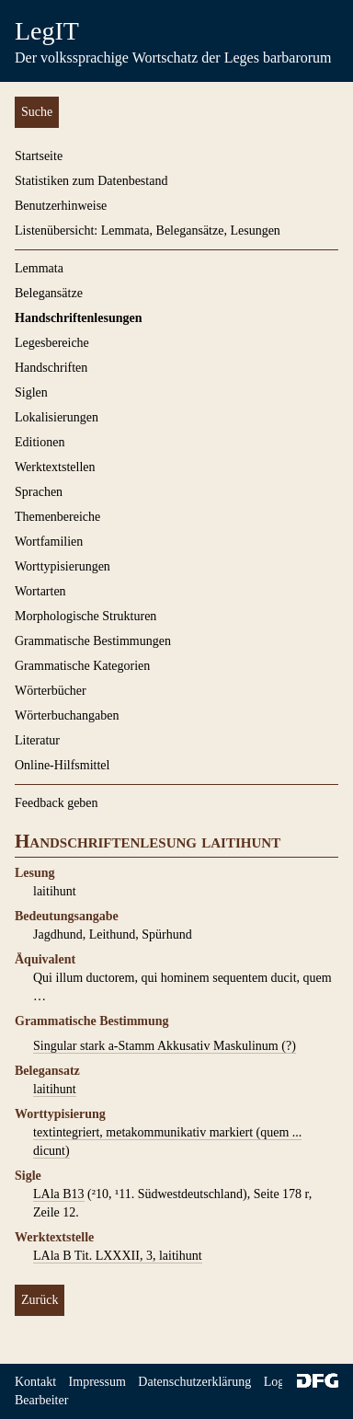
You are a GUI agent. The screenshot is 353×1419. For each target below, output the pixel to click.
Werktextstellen (55, 467)
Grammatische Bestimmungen (93, 641)
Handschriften (51, 368)
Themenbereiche (57, 517)
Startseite (39, 156)
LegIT (47, 31)
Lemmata (39, 268)
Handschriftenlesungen (78, 318)
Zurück (39, 1300)
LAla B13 (59, 1194)
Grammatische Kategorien (82, 666)
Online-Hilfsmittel (62, 765)
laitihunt (54, 1089)
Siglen (31, 392)
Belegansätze (49, 293)
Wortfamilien (49, 541)
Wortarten (40, 591)
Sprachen (39, 492)
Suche (36, 112)
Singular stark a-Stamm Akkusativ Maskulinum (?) (164, 1046)
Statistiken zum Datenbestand (91, 181)
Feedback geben (56, 803)
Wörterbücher (50, 691)
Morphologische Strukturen (85, 616)
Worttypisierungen (62, 566)
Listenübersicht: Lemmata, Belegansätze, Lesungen (147, 230)
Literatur (37, 740)
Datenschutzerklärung (194, 1382)
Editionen (39, 442)
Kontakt (35, 1382)
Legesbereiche (52, 343)
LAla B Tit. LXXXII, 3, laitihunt (117, 1256)
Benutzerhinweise (61, 206)
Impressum (97, 1382)
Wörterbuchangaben (67, 715)
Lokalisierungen (56, 417)
